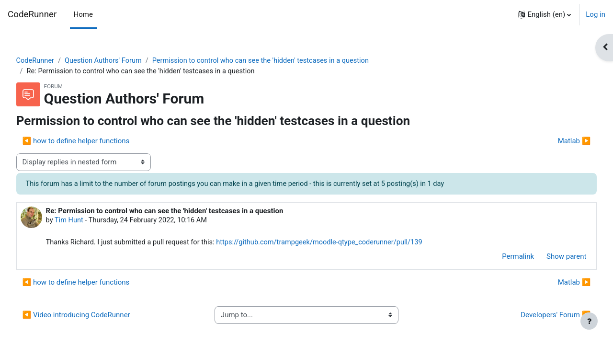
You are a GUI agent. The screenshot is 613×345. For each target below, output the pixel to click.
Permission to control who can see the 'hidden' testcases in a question (285, 61)
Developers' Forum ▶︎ (538, 316)
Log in (595, 14)
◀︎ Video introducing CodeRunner (94, 316)
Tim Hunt (87, 222)
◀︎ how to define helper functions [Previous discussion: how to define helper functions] (94, 142)
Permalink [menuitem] (500, 258)
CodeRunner (32, 14)
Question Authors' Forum (123, 61)
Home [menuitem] (83, 14)
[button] (544, 14)
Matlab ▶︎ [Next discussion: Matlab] (556, 142)
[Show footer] (589, 321)
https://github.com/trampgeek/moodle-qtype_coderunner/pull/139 (345, 244)
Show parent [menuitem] (548, 258)
